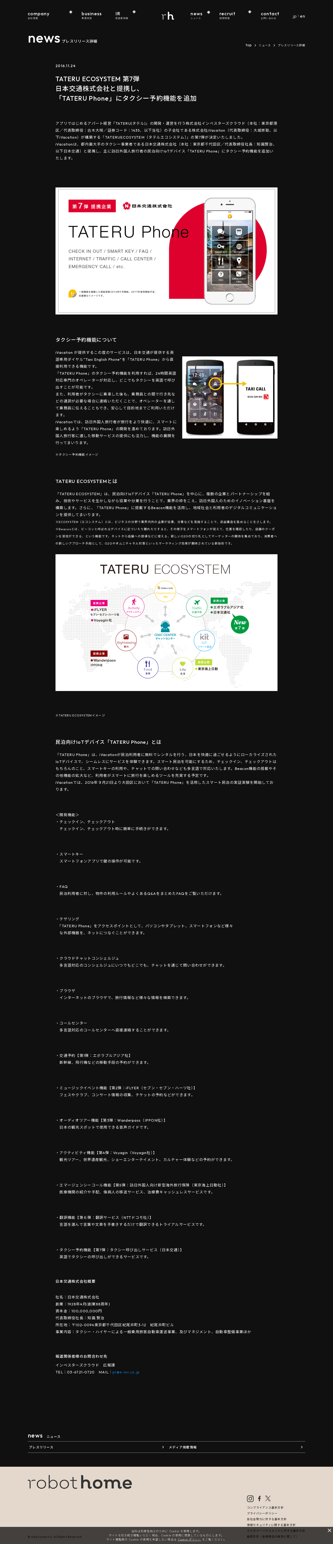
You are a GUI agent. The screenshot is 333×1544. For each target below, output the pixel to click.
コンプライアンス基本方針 (265, 1507)
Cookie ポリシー (189, 1539)
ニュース (265, 45)
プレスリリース (41, 1447)
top (249, 45)
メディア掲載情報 (183, 1447)
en (302, 16)
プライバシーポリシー (262, 1513)
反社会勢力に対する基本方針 (267, 1519)
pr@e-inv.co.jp (126, 1372)
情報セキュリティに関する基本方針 (271, 1525)
